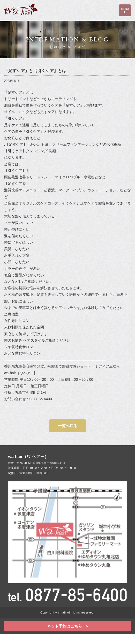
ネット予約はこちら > (67, 626)
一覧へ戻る (67, 426)
